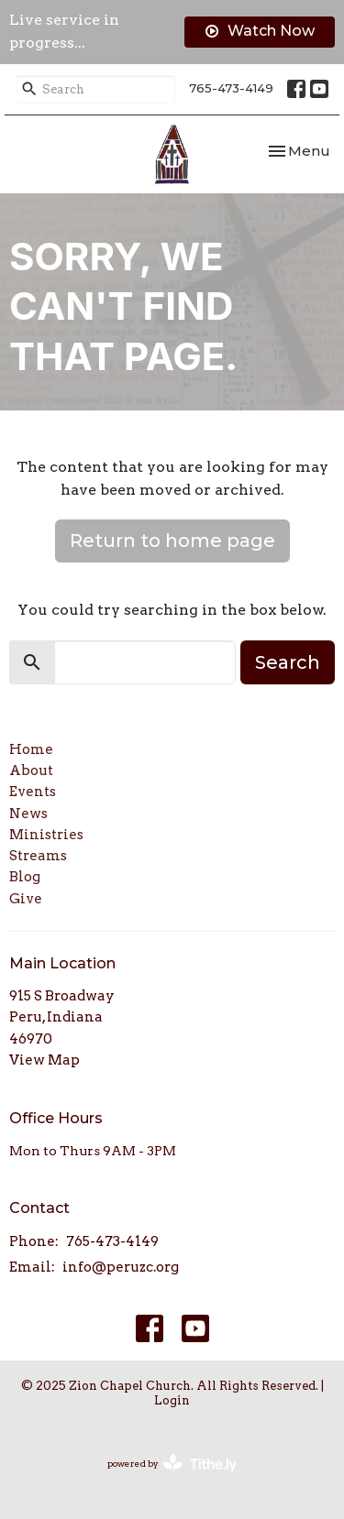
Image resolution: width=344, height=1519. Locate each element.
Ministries (46, 834)
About (31, 770)
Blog (24, 877)
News (28, 813)
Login (172, 1400)
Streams (38, 855)
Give (25, 899)
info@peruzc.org (120, 1267)
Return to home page (172, 541)
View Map (44, 1060)
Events (32, 791)
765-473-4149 (231, 88)
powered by (172, 1463)
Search (287, 662)
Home (31, 749)
